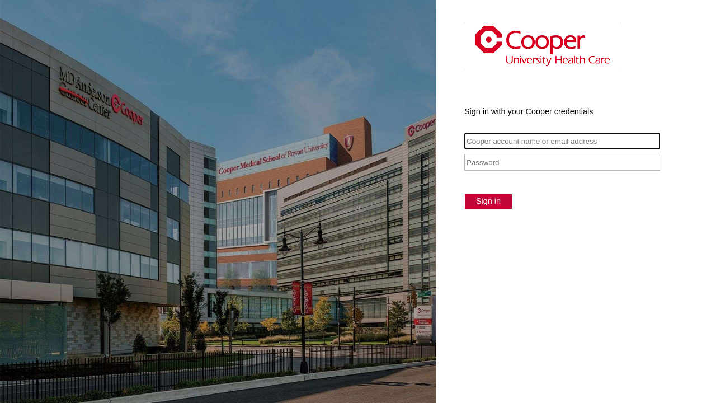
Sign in (488, 200)
